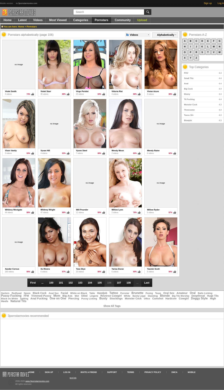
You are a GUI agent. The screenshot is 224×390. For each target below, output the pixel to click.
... (42, 282)
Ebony (203, 94)
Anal (203, 83)
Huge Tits (213, 295)
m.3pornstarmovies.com (26, 3)
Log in (221, 3)
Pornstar (124, 293)
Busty (103, 298)
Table (92, 293)
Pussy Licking (89, 298)
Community (123, 20)
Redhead (17, 293)
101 (61, 282)
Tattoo (113, 292)
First (33, 282)
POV (203, 73)
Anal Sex (54, 293)
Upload (142, 20)
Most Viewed (58, 20)
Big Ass (67, 295)
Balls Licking (205, 293)
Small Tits (203, 78)
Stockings (116, 298)
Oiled (84, 295)
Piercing (73, 298)
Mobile (192, 372)
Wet (77, 295)
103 (80, 282)
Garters (5, 293)
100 (51, 282)
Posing (149, 293)
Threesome (203, 110)
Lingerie (94, 296)
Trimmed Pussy (41, 295)
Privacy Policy (152, 372)
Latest (22, 20)
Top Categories (199, 67)
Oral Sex (168, 292)
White (127, 295)
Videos (38, 20)
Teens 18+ (203, 115)
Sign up (208, 3)
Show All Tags (112, 305)
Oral (193, 292)
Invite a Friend (89, 372)
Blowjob (203, 120)
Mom (56, 295)
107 (119, 282)
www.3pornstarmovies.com (37, 381)
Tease (158, 293)
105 (100, 282)
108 (128, 282)
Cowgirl (184, 298)
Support (112, 372)
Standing (153, 295)
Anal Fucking (38, 298)
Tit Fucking (203, 99)
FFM (26, 295)
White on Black (78, 293)
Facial (64, 293)
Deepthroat (198, 295)
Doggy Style (199, 298)
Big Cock (203, 89)
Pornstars (101, 20)
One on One (58, 298)
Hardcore (171, 298)
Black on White (9, 298)
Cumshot (157, 298)
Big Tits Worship (180, 296)
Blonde (165, 295)
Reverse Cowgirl (111, 295)
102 (71, 282)
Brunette (137, 292)
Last (146, 282)
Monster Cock (203, 104)
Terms (130, 372)
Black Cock (39, 293)
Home (8, 20)
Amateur (182, 292)
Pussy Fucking (11, 295)
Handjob (102, 293)
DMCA (174, 372)
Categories (80, 20)
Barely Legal (138, 296)
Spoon (27, 293)
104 (90, 282)
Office (147, 298)
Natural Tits (18, 301)
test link (73, 378)
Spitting (24, 298)
